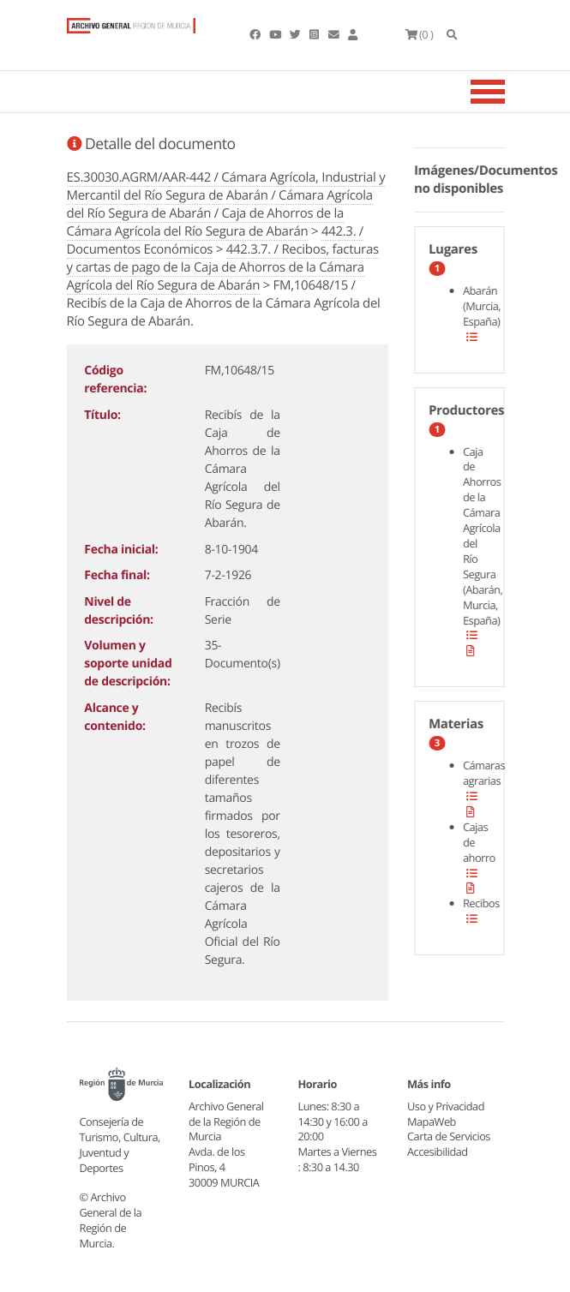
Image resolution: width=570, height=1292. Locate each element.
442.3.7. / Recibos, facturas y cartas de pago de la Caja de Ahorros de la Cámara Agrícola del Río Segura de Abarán (223, 267)
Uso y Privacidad (445, 1106)
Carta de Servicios (448, 1136)
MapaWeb (431, 1121)
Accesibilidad (437, 1151)
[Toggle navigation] (509, 91)
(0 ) (419, 34)
